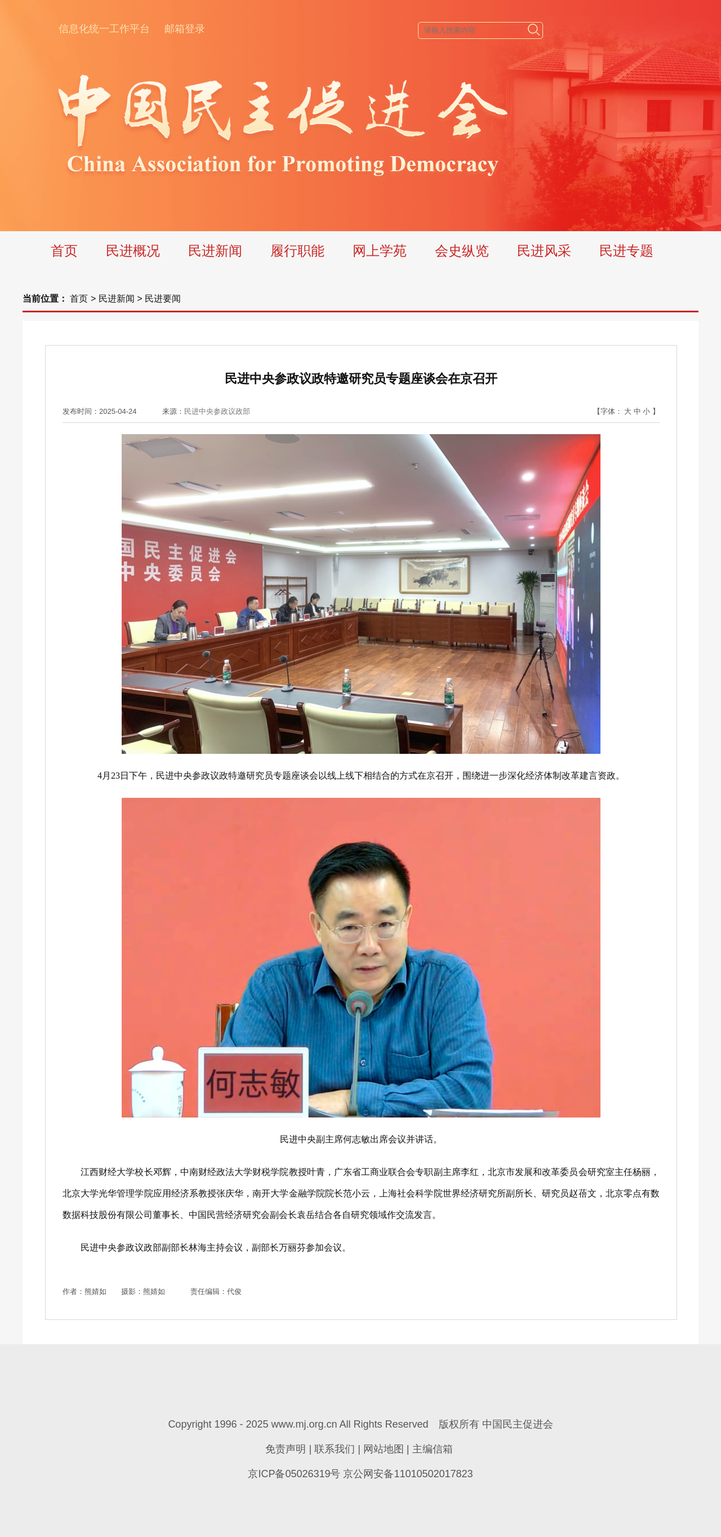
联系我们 (334, 1449)
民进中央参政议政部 (217, 411)
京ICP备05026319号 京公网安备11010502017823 (360, 1473)
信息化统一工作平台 (104, 28)
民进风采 (544, 250)
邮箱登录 (184, 28)
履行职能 (297, 250)
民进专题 (626, 250)
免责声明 (285, 1449)
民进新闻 (215, 250)
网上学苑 (380, 250)
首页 (64, 250)
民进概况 (133, 250)
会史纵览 (462, 250)
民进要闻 (163, 298)
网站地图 (383, 1449)
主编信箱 (432, 1449)
